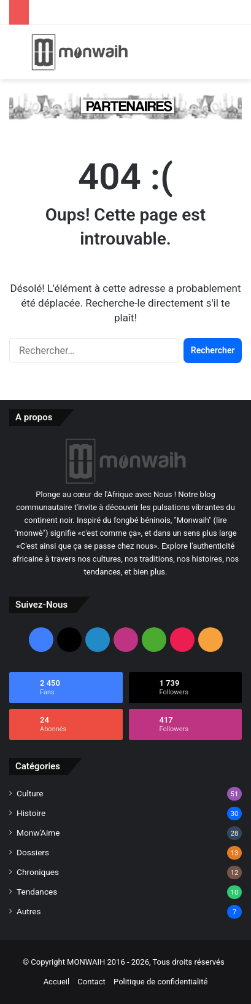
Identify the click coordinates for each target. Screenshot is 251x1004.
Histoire (31, 813)
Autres (29, 911)
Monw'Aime (38, 832)
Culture (30, 793)
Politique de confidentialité (160, 981)
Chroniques (38, 872)
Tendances (37, 891)
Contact (91, 981)
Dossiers (33, 852)
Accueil (56, 981)
